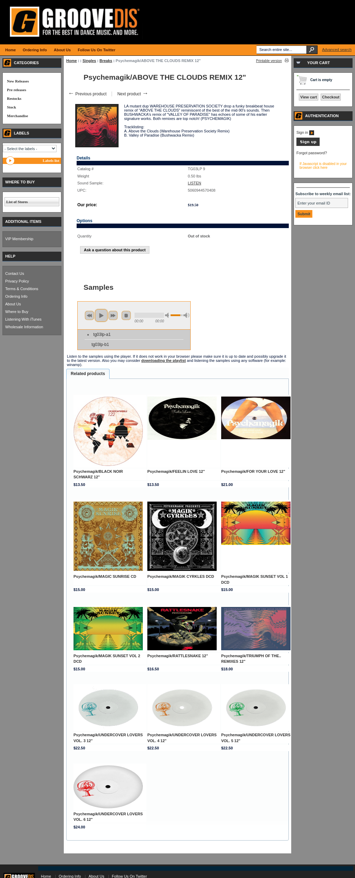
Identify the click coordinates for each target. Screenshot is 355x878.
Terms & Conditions (21, 289)
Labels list (51, 160)
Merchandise (17, 116)
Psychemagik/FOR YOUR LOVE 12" (253, 471)
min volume (168, 315)
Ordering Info (16, 296)
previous (89, 315)
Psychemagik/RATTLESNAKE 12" (177, 656)
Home (71, 61)
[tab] (88, 374)
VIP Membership (19, 239)
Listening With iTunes (23, 319)
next (113, 315)
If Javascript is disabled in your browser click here (323, 165)
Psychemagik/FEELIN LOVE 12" (176, 471)
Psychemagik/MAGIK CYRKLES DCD (180, 576)
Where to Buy (16, 312)
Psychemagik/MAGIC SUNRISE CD (104, 576)
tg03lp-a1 (102, 334)
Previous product (87, 94)
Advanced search (337, 49)
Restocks (14, 98)
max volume (186, 315)
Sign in (305, 132)
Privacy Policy (17, 281)
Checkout (330, 97)
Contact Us (14, 273)
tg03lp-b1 (100, 344)
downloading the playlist (163, 360)
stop (126, 315)
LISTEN (194, 183)
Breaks (105, 61)
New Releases (18, 81)
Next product (132, 94)
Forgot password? (311, 153)
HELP (10, 256)
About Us (13, 304)
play (101, 315)
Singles (89, 61)
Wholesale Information (24, 327)
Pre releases (16, 90)
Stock (11, 107)
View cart (308, 97)
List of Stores (17, 202)
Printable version (269, 61)
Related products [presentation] (88, 373)
